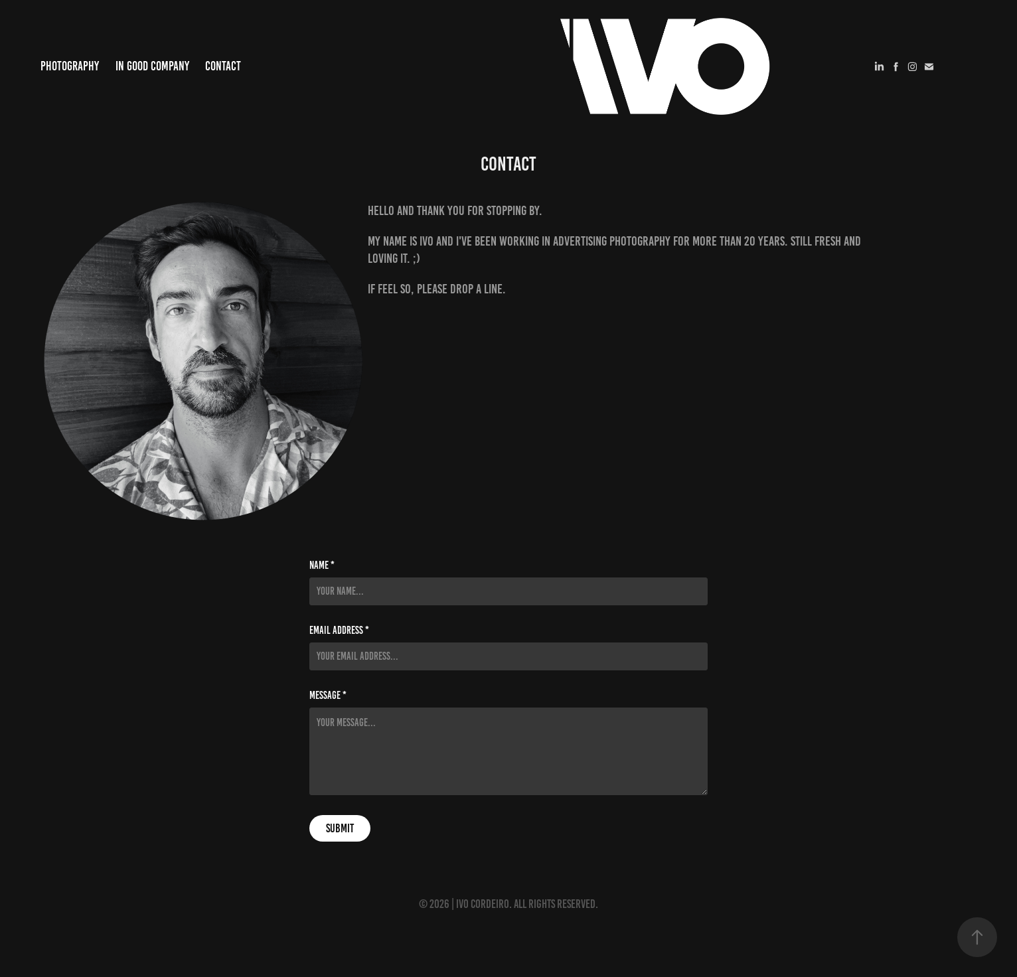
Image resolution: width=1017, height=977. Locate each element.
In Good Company (152, 66)
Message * (328, 695)
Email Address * (339, 630)
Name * (322, 565)
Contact (223, 66)
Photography (69, 66)
